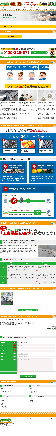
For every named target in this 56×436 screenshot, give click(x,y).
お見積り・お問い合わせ (34, 398)
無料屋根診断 (38, 8)
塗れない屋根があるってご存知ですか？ (7, 389)
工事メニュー (31, 8)
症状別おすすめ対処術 (33, 389)
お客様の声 (45, 8)
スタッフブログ (3, 406)
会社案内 (10, 8)
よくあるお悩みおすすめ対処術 (35, 392)
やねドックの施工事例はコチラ (27, 310)
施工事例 (24, 8)
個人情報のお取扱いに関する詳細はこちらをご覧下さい (29, 372)
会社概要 (2, 400)
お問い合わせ (52, 8)
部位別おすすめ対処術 (33, 391)
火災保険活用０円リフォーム (6, 391)
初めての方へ (3, 8)
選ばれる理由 (3, 398)
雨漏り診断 (31, 401)
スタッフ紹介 (17, 8)
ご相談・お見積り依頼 (38, 52)
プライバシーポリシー (4, 407)
